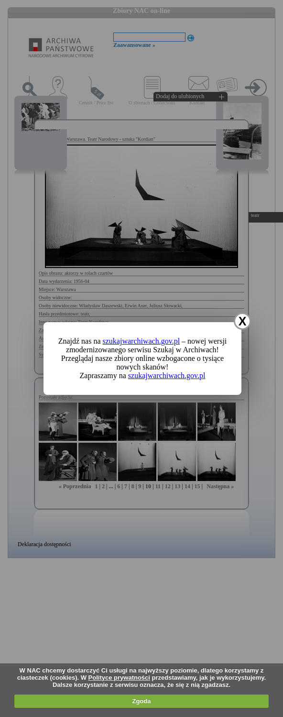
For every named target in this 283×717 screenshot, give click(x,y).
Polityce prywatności (119, 677)
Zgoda (141, 701)
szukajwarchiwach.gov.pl (141, 341)
